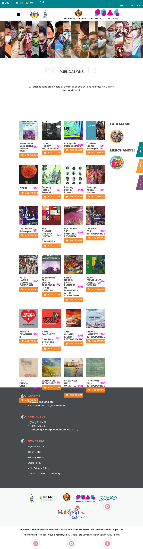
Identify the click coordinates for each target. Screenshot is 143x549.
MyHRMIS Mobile (81, 529)
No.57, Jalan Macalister (41, 402)
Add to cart (30, 313)
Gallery (140, 166)
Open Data (34, 452)
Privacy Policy (36, 457)
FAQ (123, 5)
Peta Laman (96, 529)
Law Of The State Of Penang (44, 473)
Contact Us (134, 5)
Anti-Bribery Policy (38, 468)
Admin (140, 149)
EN (21, 2)
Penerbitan (24, 529)
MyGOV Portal (36, 446)
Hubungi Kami (66, 529)
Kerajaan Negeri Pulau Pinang (105, 534)
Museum (140, 183)
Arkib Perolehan (51, 529)
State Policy (34, 463)
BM (31, 2)
